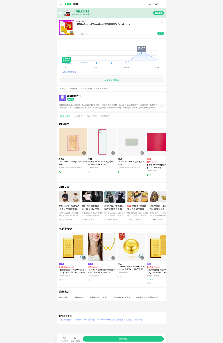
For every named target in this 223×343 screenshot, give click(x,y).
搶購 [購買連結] (160, 33)
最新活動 (78, 320)
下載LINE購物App (66, 320)
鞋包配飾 (73, 88)
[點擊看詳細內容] (73, 142)
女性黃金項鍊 (101, 88)
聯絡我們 (138, 320)
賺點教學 (119, 320)
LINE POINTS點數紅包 (105, 320)
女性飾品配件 (86, 88)
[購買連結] (123, 339)
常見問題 (129, 320)
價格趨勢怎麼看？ (71, 72)
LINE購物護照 (89, 320)
